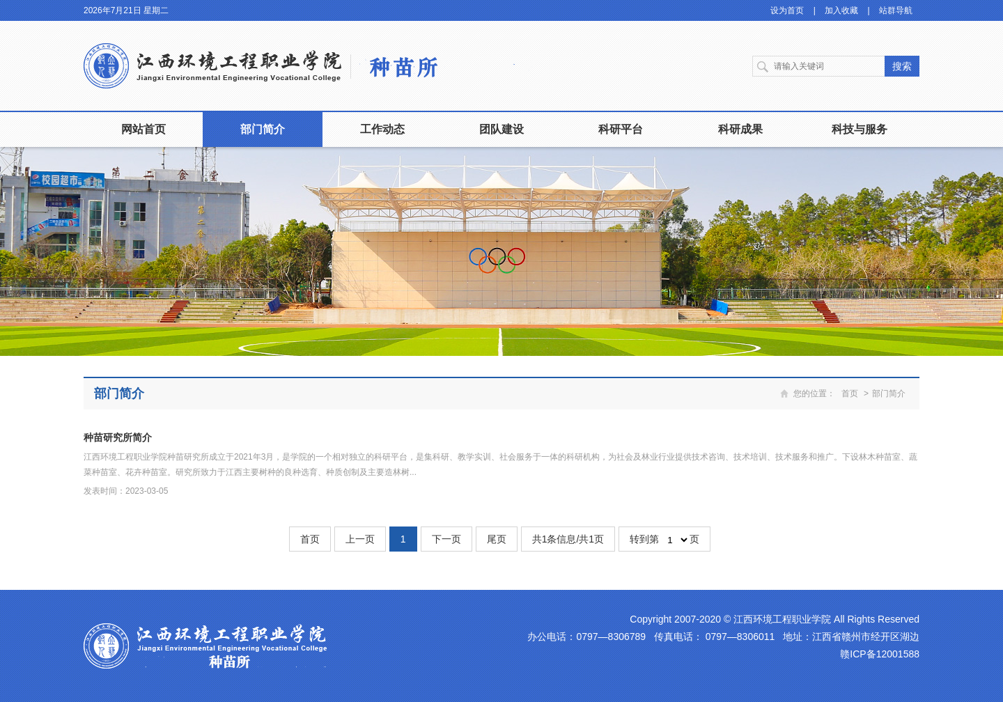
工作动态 (382, 129)
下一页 (446, 539)
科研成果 (740, 129)
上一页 (360, 539)
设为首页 (787, 10)
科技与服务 (859, 129)
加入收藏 (841, 10)
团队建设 (501, 129)
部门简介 (262, 129)
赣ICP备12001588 (879, 654)
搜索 (902, 66)
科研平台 (620, 129)
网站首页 (143, 129)
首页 (849, 393)
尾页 (496, 539)
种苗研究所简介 (118, 437)
